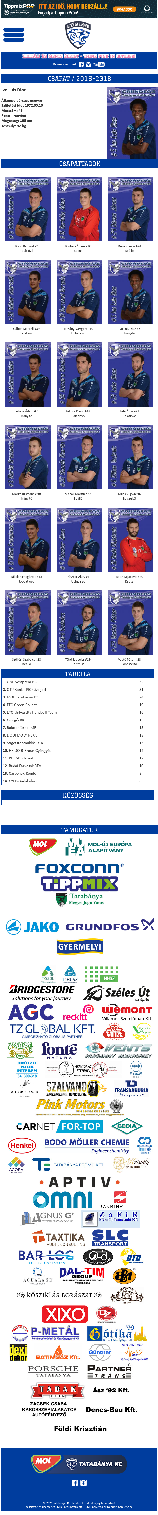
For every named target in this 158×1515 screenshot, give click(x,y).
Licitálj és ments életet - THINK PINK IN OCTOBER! (79, 56)
